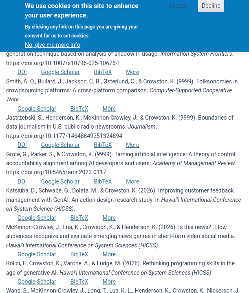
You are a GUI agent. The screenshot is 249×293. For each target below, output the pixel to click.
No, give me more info (52, 40)
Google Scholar (60, 72)
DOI (22, 72)
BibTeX (103, 72)
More (132, 72)
